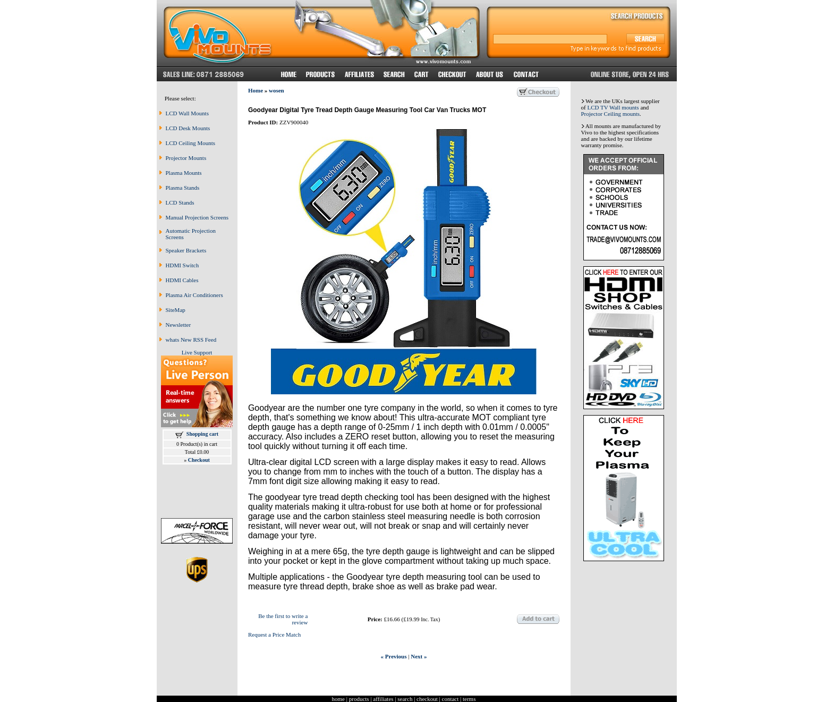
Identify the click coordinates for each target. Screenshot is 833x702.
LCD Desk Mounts (188, 128)
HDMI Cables (182, 280)
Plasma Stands (183, 187)
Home (255, 90)
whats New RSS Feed (191, 339)
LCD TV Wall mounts (613, 107)
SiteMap (175, 310)
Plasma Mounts (184, 173)
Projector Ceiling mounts (610, 114)
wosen (276, 90)
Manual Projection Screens (197, 217)
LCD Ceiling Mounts (191, 143)
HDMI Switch (182, 265)
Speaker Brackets (186, 250)
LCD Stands (180, 202)
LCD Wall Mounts (187, 113)
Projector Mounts (186, 158)
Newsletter (178, 325)
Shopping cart (202, 434)
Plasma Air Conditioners (194, 295)
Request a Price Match (274, 634)
